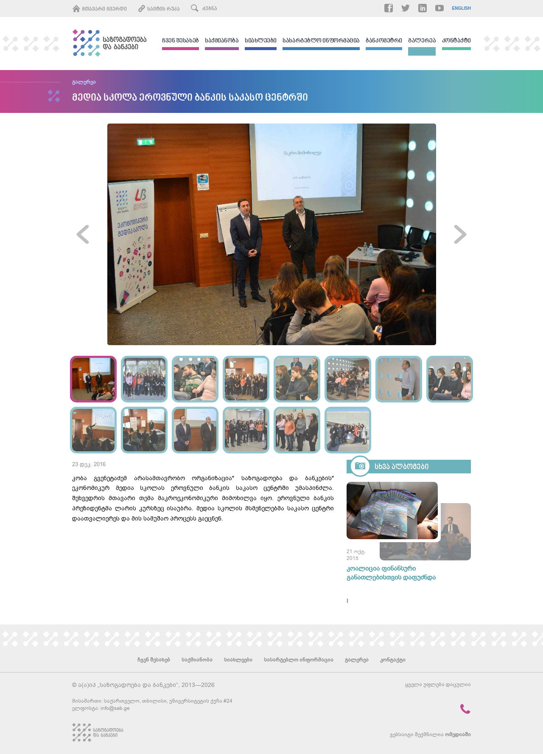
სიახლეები (261, 41)
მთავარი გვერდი (99, 8)
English (461, 8)
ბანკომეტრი (384, 41)
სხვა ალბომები (402, 467)
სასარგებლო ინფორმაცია (321, 41)
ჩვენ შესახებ (180, 41)
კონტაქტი (456, 41)
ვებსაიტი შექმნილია (430, 734)
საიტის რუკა (158, 8)
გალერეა (422, 41)
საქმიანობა (222, 41)
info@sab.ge (115, 708)
